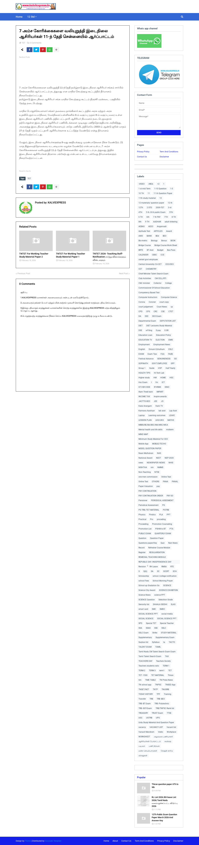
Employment (144, 344)
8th (140, 222)
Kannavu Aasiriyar (147, 411)
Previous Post (23, 273)
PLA (161, 514)
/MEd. (150, 184)
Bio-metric (143, 240)
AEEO (150, 226)
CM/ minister (144, 283)
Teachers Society (163, 661)
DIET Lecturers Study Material (159, 326)
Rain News (173, 543)
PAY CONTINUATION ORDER (151, 496)
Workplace (171, 732)
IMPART (160, 392)
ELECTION (160, 340)
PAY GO (170, 496)
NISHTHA (143, 467)
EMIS (170, 340)
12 (160, 198)
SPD (140, 623)
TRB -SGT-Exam (145, 708)
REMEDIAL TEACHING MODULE (152, 557)
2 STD (149, 207)
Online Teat (166, 477)
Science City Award (147, 590)
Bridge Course (145, 245)
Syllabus (155, 642)
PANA (165, 481)
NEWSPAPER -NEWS (156, 463)
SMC (154, 609)
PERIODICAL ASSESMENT (162, 500)
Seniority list (144, 604)
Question (142, 538)
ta (164, 642)
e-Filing (149, 330)
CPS (148, 311)
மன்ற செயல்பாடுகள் (148, 751)
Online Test (143, 481)
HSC (171, 377)
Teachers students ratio (149, 666)
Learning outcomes (156, 415)
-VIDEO (142, 184)
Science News (145, 595)
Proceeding (143, 524)
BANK (149, 236)
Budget (160, 250)
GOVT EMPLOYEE (159, 363)
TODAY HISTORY (146, 694)
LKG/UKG (159, 420)
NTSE (156, 472)
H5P (160, 368)
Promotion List (145, 529)
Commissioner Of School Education (154, 288)
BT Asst (150, 250)
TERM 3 (152, 670)
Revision (142, 566)
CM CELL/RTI (160, 278)
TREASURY (143, 713)
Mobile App (143, 444)
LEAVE (172, 415)
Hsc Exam (143, 382)
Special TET (151, 623)
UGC (140, 718)
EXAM (141, 354)
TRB (151, 699)
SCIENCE (167, 585)
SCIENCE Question (147, 600)
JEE (155, 401)
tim (140, 680)
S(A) (145, 571)
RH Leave (154, 566)
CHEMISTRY (151, 269)
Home (106, 841)
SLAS (173, 604)
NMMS (160, 467)
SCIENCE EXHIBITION (168, 590)
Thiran (170, 675)
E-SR (166, 330)
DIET (141, 326)
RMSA (164, 566)
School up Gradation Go (149, 585)
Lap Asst (173, 411)
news (141, 463)
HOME (163, 377)
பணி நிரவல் (154, 746)
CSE (163, 311)
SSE (156, 628)
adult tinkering (171, 222)
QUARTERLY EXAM (163, 533)
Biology (154, 240)
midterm (170, 429)
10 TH (141, 193)
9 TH (147, 222)
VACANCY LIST (156, 727)
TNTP (155, 689)
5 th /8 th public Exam (156, 212)
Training (167, 694)
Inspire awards (160, 396)
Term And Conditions (169, 152)
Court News (162, 307)
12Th (141, 207)
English (142, 349)
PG (163, 505)
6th (147, 217)
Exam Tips (152, 354)
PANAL (175, 481)
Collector (157, 283)
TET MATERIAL (157, 675)
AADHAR (157, 222)
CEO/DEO (169, 264)
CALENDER (143, 255)
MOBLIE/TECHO (159, 444)
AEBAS (142, 226)
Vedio (160, 732)
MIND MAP (143, 434)
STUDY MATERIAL (168, 633)
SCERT (166, 571)
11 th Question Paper (163, 193)
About (115, 841)
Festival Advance (146, 359)
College (168, 283)
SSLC (163, 628)
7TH (166, 217)
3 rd (169, 207)
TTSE (169, 713)
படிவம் (142, 746)
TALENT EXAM (145, 647)
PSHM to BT (160, 529)
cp (172, 307)
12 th (170, 203)
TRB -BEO (161, 699)
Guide (151, 368)
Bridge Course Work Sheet (165, 245)
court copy (164, 302)
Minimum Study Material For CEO (153, 439)
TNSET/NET (144, 689)
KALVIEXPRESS (56, 202)
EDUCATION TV (145, 340)
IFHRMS (157, 387)
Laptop (142, 415)
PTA (171, 529)
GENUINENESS (163, 359)
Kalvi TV (159, 406)
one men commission (148, 477)
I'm (156, 382)
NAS (159, 453)
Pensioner (143, 500)
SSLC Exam (144, 633)
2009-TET (160, 207)
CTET (170, 311)
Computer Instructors (148, 297)
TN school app (145, 685)
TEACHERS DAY (145, 661)
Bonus (164, 240)
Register (142, 552)
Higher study (144, 377)
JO (162, 401)
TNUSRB (165, 689)
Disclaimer (164, 157)
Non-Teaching (145, 472)
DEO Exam (156, 316)
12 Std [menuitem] (30, 16)
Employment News (161, 344)
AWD (141, 236)
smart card (143, 609)
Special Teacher (167, 623)
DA (140, 316)
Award (169, 231)
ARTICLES (158, 231)
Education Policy (163, 335)
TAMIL (158, 647)
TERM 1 (166, 666)
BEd (157, 236)
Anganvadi (161, 226)
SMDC (162, 609)
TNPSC (158, 685)
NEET (158, 458)
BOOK (173, 240)
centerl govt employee (148, 259)
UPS (158, 718)
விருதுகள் (143, 755)
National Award (145, 458)
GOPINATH (143, 363)
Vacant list (171, 727)
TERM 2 (142, 670)
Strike (154, 633)
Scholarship (144, 576)
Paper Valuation (146, 486)
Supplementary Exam (165, 637)
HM (155, 377)
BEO (164, 236)
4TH (140, 212)
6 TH (141, 217)
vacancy (142, 727)
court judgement (146, 307)
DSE (140, 330)
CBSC (154, 255)
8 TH (174, 217)
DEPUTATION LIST (168, 321)
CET (140, 269)
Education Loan (145, 335)
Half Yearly (170, 368)
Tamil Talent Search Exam (150, 656)
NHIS (171, 463)
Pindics (152, 514)
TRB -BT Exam (145, 703)
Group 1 (142, 368)
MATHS (170, 420)
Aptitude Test (144, 231)
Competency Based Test (149, 292)
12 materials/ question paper (151, 203)
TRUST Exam (157, 713)
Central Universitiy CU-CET (150, 264)
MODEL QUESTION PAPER (150, 448)
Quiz (163, 543)
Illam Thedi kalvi (146, 392)
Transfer (142, 699)
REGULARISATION (157, 552)
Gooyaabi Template (53, 841)
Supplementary (145, 637)
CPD (140, 311)
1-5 (171, 189)
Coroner (152, 302)
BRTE (141, 250)
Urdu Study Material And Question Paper (156, 722)
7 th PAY (156, 217)
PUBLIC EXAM (145, 533)
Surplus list (143, 642)
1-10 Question (160, 189)
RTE (172, 566)
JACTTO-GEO (144, 401)
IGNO (167, 387)
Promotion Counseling (162, 524)
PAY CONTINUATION (147, 491)
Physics (142, 514)
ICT (163, 382)
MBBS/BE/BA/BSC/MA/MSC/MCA (153, 425)
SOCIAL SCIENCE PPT (148, 614)
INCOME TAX (144, 396)
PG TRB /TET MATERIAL (149, 510)
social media (167, 614)
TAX (167, 656)
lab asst (162, 411)
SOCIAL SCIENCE (146, 618)
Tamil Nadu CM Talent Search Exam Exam (157, 651)
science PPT (159, 595)
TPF (158, 694)
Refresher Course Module (159, 548)
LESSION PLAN (145, 420)
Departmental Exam (147, 321)
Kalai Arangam (145, 406)
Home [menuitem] (19, 16)
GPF (173, 363)
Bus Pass (171, 250)
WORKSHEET (144, 737)
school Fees (144, 581)
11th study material (147, 198)
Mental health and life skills (150, 429)
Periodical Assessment (149, 505)
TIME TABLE (150, 680)
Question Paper (157, 538)
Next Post (123, 273)
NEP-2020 (169, 458)
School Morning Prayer (163, 581)
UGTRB (149, 718)
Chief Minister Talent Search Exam (153, 274)
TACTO (172, 642)
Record (142, 548)
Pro (151, 519)
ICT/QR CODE (144, 387)
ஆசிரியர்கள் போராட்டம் (150, 741)
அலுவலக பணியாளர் (163, 737)
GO (175, 359)
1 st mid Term (145, 189)
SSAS (148, 628)
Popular (141, 777)
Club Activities (145, 278)
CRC (155, 311)
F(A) (162, 354)
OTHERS (155, 481)
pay (158, 486)
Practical (142, 519)
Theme (28, 841)
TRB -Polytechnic (161, 703)
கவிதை (168, 741)
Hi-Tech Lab (159, 373)
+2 (158, 184)
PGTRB (166, 510)
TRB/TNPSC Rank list (165, 708)
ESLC (170, 349)
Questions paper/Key (148, 543)
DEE (146, 316)
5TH (171, 212)
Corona (142, 302)
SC (158, 571)
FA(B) (170, 354)
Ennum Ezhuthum (157, 349)
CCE (162, 255)
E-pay (158, 330)
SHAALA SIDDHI (160, 604)
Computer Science (169, 297)
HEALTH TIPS (144, 373)
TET (23, 43)
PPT (168, 514)
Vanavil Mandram (146, 732)
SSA (140, 628)
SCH (175, 571)
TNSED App (170, 685)
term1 (162, 670)
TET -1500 (143, 675)
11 (149, 193)
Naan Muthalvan (146, 453)
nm (152, 467)
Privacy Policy (143, 152)
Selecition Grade (166, 600)
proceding (161, 519)
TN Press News (166, 680)
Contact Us (142, 157)
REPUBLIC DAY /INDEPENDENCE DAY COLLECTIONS (155, 562)
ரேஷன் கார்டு (167, 751)
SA (152, 571)
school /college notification (165, 576)
